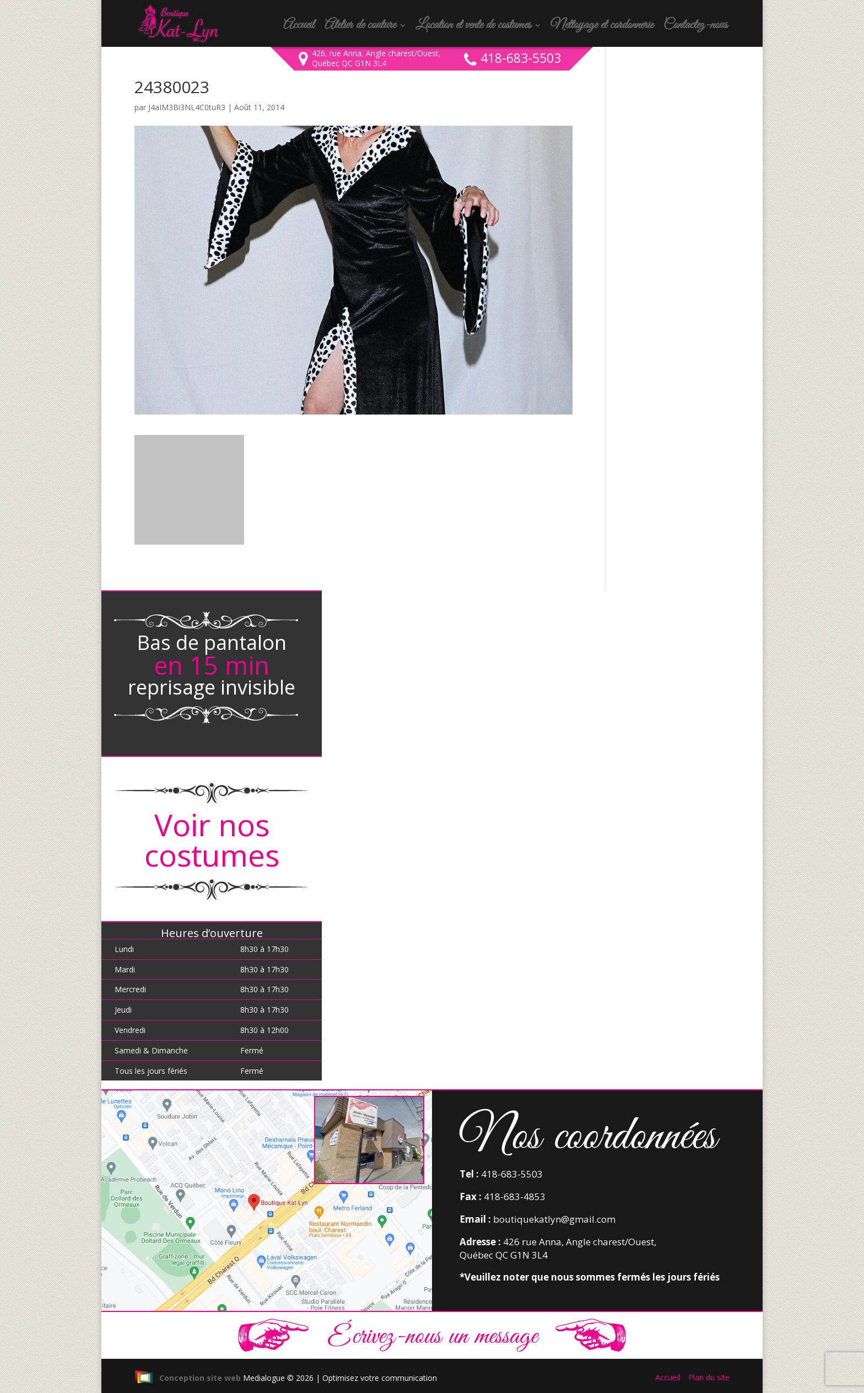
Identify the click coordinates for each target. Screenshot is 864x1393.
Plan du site (709, 1377)
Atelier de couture (360, 27)
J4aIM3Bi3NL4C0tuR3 (186, 107)
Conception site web (187, 1378)
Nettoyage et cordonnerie (601, 27)
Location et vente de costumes (473, 27)
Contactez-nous (695, 27)
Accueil (298, 27)
